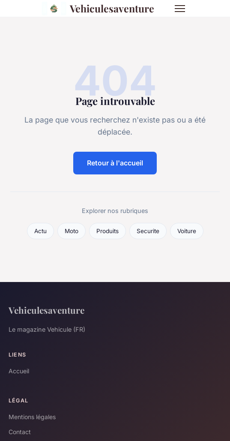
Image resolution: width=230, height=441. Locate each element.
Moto (71, 231)
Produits (107, 231)
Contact (20, 431)
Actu (40, 231)
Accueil (19, 371)
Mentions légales (32, 416)
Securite (148, 231)
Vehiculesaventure (98, 8)
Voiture (186, 231)
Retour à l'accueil (115, 163)
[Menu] (179, 8)
